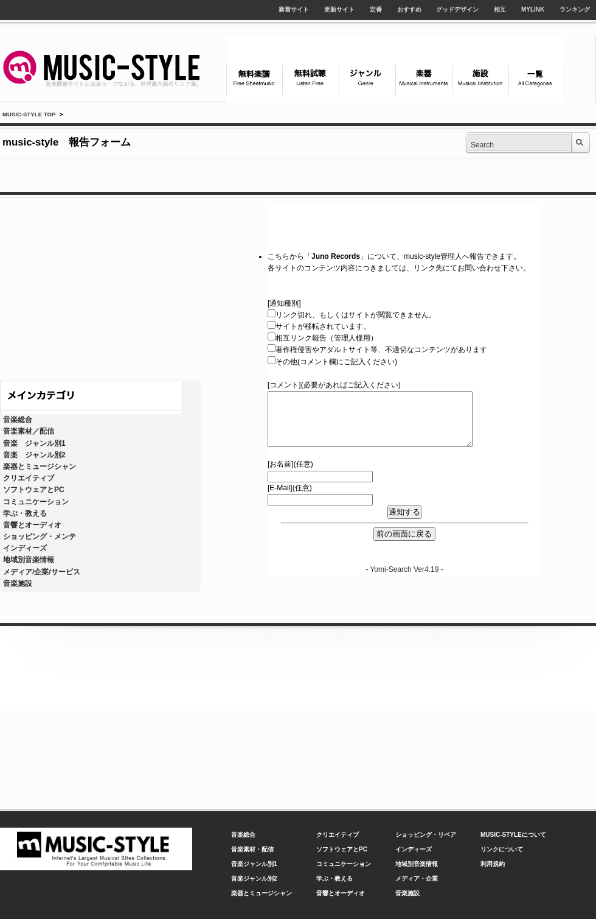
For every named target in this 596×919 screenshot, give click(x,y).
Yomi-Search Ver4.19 (404, 569)
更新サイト (339, 9)
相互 (500, 9)
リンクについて (501, 849)
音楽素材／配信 (28, 431)
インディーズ (25, 548)
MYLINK (532, 9)
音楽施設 (17, 583)
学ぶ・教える (25, 513)
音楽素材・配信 (252, 849)
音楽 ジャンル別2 (34, 455)
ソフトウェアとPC (33, 489)
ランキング (575, 9)
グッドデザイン (457, 9)
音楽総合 (17, 419)
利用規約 (492, 864)
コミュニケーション (36, 502)
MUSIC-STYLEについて (513, 834)
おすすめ (409, 9)
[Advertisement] (100, 286)
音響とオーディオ (32, 525)
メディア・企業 (416, 878)
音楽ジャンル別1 (254, 864)
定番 (376, 9)
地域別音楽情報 (28, 559)
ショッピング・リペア (425, 834)
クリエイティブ (28, 478)
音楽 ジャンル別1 (34, 443)
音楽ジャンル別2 (254, 878)
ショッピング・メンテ (39, 536)
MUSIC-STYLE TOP (28, 114)
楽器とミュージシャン (39, 466)
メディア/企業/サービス (41, 572)
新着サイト (294, 9)
